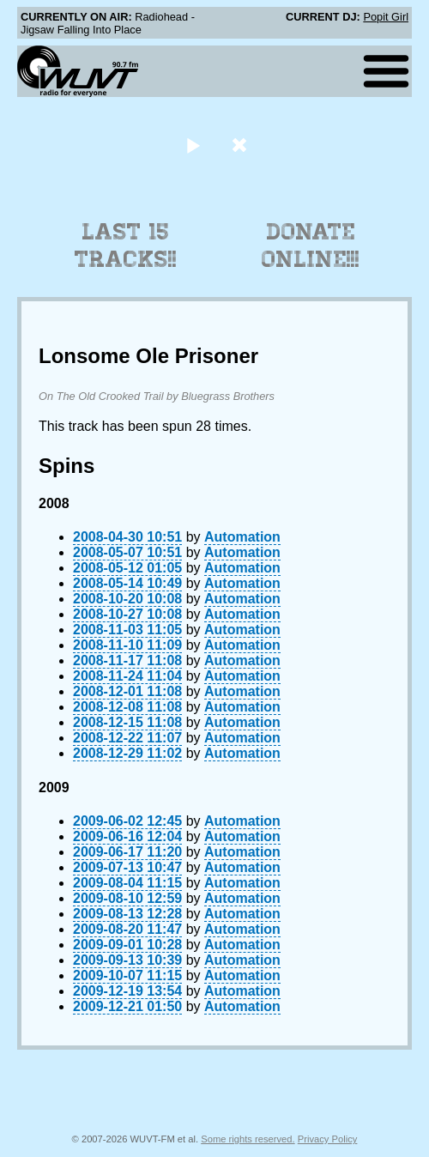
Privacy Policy (328, 1139)
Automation (242, 537)
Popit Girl (385, 16)
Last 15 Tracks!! (126, 245)
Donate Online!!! (311, 245)
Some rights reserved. (247, 1139)
